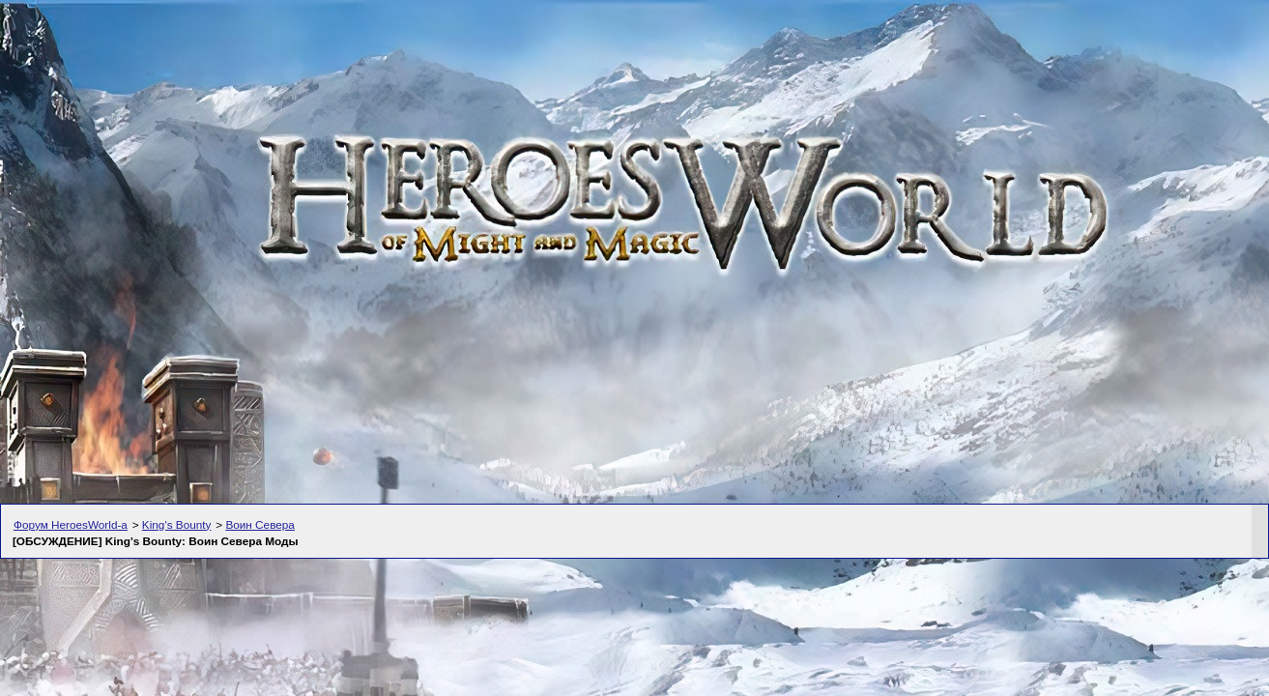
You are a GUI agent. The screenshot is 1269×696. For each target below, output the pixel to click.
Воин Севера (260, 524)
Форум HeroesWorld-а (71, 524)
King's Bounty (177, 524)
